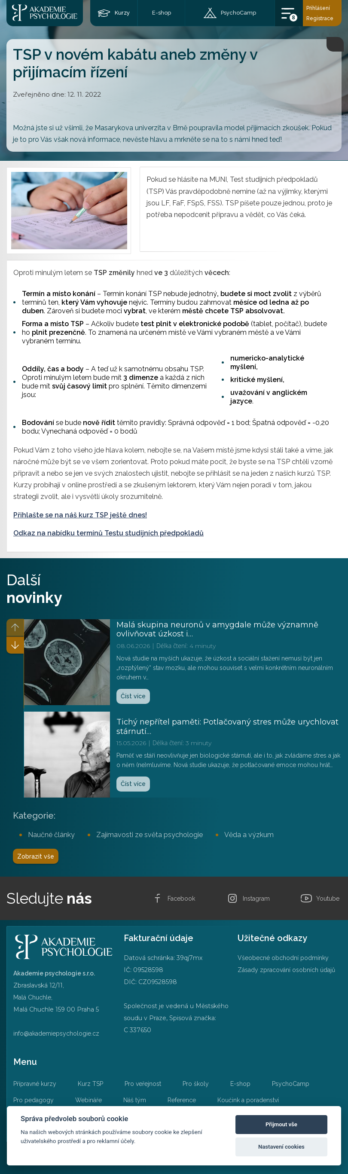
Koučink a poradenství (248, 1100)
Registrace (319, 18)
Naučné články (51, 835)
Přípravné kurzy (34, 1083)
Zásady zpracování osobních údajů (286, 969)
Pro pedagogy (33, 1100)
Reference (182, 1100)
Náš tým (134, 1100)
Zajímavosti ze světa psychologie (149, 835)
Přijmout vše (281, 1124)
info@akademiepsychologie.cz (56, 1033)
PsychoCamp (238, 12)
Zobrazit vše (35, 856)
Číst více (133, 696)
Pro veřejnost (143, 1083)
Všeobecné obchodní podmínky (283, 957)
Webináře (88, 1100)
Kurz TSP (90, 1083)
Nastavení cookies (281, 1146)
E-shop (161, 12)
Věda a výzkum (249, 835)
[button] (15, 645)
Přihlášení (318, 8)
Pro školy (196, 1083)
